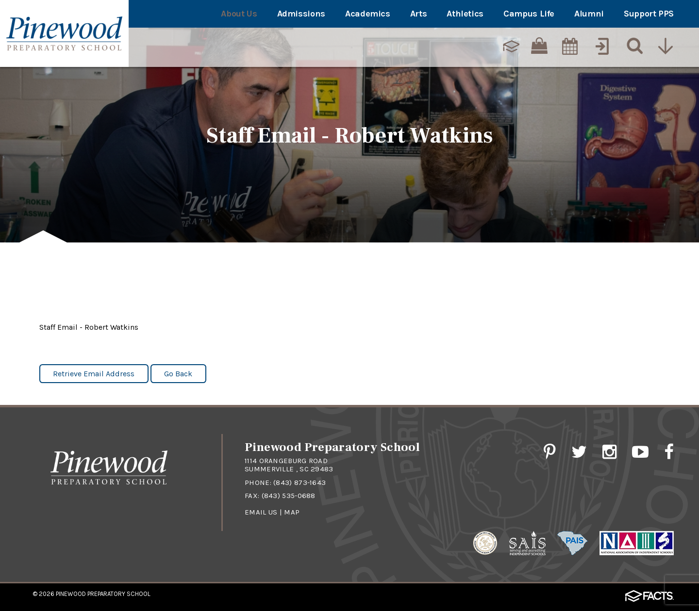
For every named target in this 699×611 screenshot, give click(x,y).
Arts (418, 13)
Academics (367, 13)
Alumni (589, 13)
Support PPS (649, 13)
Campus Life (528, 13)
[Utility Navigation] (665, 46)
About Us (239, 13)
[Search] (632, 46)
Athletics (465, 13)
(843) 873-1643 (299, 482)
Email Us (261, 512)
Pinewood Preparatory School (103, 593)
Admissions (301, 13)
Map (292, 512)
